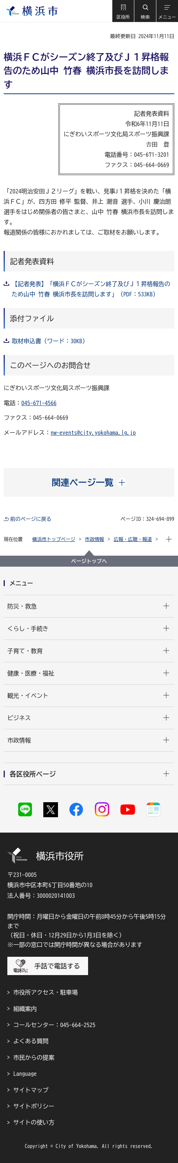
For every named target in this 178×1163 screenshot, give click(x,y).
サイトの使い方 (33, 1122)
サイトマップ (30, 1090)
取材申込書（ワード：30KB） (50, 341)
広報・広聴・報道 (133, 539)
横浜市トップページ (53, 539)
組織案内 (25, 1009)
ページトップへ (89, 561)
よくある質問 (30, 1041)
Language (25, 1074)
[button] (123, 11)
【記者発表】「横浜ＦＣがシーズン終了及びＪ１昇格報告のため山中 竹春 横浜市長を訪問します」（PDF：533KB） (91, 289)
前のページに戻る (30, 519)
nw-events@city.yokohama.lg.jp (93, 433)
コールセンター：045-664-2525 (54, 1025)
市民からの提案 (33, 1057)
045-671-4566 (39, 403)
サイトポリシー (33, 1106)
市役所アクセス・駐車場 (45, 992)
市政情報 (94, 539)
